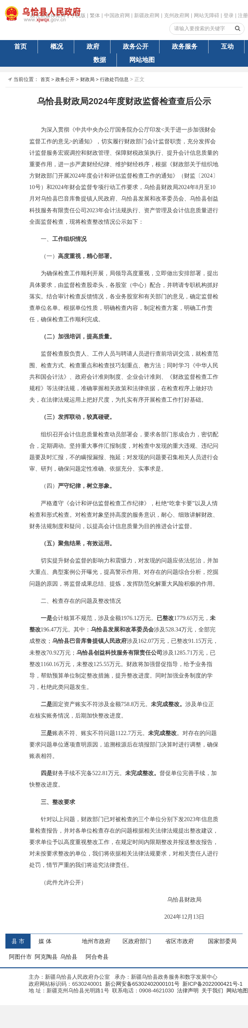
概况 (56, 46)
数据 (99, 59)
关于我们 (211, 991)
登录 (228, 15)
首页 (20, 46)
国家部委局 (222, 941)
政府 (93, 46)
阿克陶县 (46, 957)
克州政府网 (176, 15)
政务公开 (135, 46)
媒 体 (45, 941)
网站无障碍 (206, 15)
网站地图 (142, 59)
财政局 (87, 79)
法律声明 (187, 991)
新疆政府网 (146, 15)
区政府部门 (137, 941)
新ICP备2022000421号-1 (212, 984)
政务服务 (184, 46)
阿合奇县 (97, 957)
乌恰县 (68, 957)
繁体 (95, 15)
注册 (243, 15)
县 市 (18, 941)
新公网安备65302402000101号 (141, 984)
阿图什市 (20, 957)
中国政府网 (117, 15)
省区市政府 (179, 941)
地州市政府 (96, 941)
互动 (227, 46)
